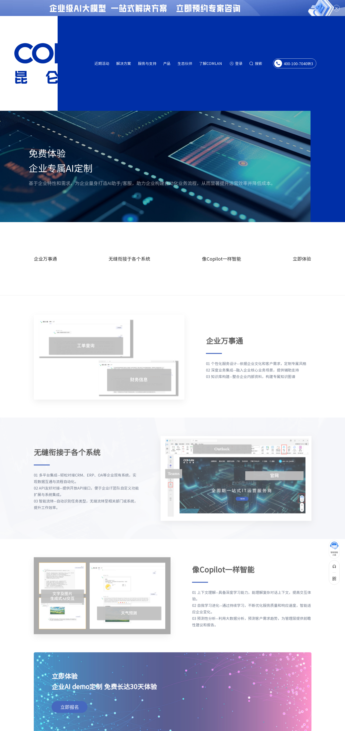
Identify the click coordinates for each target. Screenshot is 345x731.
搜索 (258, 63)
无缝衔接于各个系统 (129, 246)
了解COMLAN (210, 63)
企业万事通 (45, 246)
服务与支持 (147, 63)
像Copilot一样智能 (221, 246)
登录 (238, 63)
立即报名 (69, 685)
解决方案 (123, 63)
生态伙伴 (184, 63)
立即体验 (302, 246)
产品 (167, 63)
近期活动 (101, 63)
